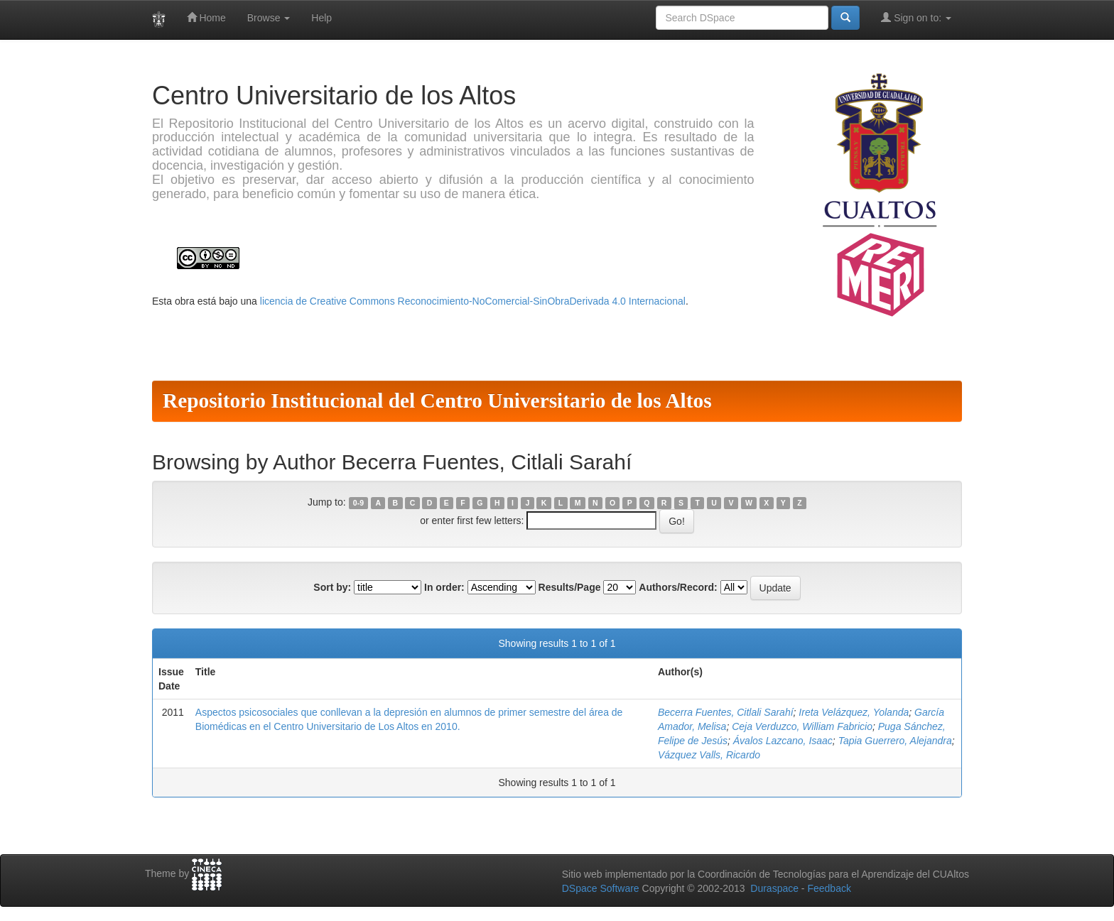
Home (206, 17)
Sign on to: (916, 17)
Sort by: (332, 587)
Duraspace (774, 888)
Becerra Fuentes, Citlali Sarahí (726, 712)
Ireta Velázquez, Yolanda (854, 712)
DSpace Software (600, 888)
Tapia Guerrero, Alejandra (895, 740)
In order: (444, 587)
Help (321, 17)
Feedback (828, 888)
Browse (269, 17)
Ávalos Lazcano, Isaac (783, 740)
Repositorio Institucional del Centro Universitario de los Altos (437, 400)
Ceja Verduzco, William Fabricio (802, 726)
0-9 (358, 502)
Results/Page (570, 587)
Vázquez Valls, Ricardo (709, 755)
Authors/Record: (678, 587)
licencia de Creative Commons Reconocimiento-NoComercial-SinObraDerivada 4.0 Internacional (473, 301)
